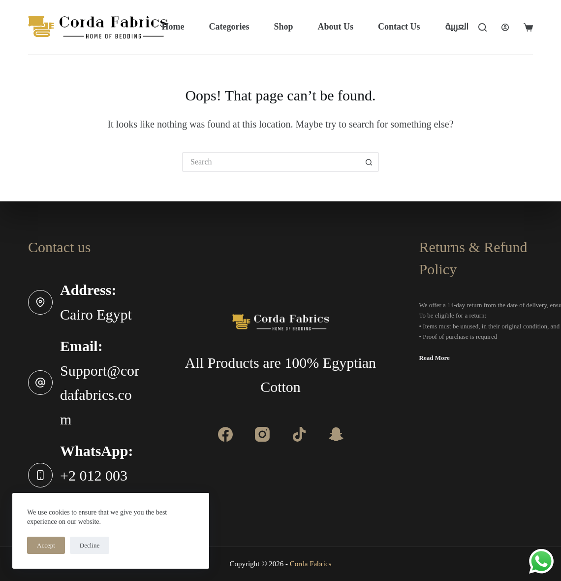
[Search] (482, 27)
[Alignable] (299, 434)
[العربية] (456, 27)
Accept (46, 545)
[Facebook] (225, 434)
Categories (229, 27)
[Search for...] (270, 162)
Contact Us (399, 27)
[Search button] (369, 162)
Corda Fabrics (311, 564)
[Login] (505, 27)
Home (172, 27)
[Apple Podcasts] (336, 434)
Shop (283, 27)
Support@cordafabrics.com (99, 394)
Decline (89, 545)
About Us (335, 27)
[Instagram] (262, 434)
